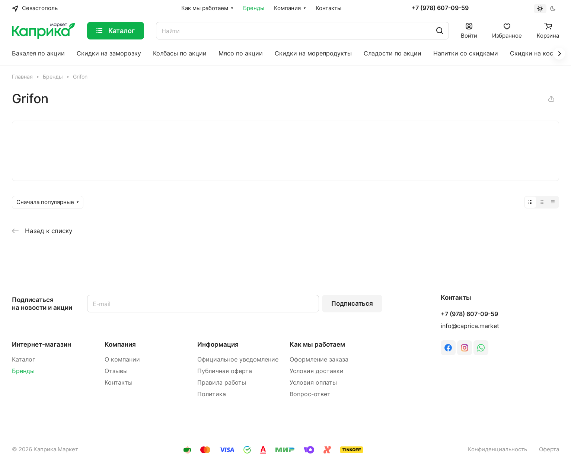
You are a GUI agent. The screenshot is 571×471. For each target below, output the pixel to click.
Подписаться (352, 303)
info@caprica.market (470, 326)
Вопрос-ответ (310, 394)
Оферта (549, 449)
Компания (120, 344)
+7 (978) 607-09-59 (440, 8)
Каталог (23, 359)
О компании (122, 359)
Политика (211, 394)
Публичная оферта (224, 371)
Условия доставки (317, 371)
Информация (218, 344)
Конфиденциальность (497, 449)
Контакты (119, 382)
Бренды (23, 371)
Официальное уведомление (237, 359)
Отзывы (116, 371)
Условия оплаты (313, 382)
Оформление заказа (319, 359)
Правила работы (221, 382)
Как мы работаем (317, 344)
